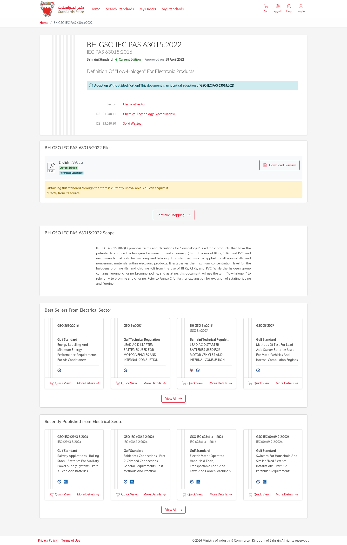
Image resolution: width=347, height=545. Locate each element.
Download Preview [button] (279, 165)
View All (173, 399)
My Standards (173, 9)
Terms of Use (70, 541)
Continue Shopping (174, 215)
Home (97, 8)
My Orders (148, 9)
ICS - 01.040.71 (106, 114)
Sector (111, 104)
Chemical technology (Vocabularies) (149, 114)
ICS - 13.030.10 (106, 124)
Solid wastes (132, 124)
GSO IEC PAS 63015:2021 (217, 85)
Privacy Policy (47, 541)
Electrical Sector (134, 104)
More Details (88, 383)
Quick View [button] (60, 383)
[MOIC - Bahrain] (62, 9)
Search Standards (121, 8)
